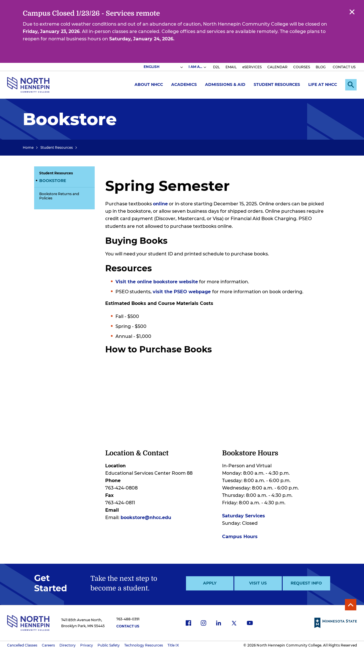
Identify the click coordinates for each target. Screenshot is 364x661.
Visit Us (258, 583)
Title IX (173, 645)
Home (28, 147)
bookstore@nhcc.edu (146, 517)
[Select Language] (163, 67)
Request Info (306, 583)
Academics (184, 84)
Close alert (351, 11)
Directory (67, 645)
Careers (48, 645)
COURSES (301, 67)
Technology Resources (143, 645)
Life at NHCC (322, 84)
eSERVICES (252, 67)
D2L (216, 67)
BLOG (321, 67)
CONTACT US (344, 67)
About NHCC (149, 84)
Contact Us (127, 626)
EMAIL (231, 67)
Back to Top (350, 604)
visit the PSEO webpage (182, 291)
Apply (209, 583)
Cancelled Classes (22, 645)
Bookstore (52, 180)
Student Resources (277, 84)
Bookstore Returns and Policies (59, 196)
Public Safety (109, 645)
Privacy (86, 645)
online (160, 203)
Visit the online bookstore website (156, 281)
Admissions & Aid (225, 84)
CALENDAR (277, 67)
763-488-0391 (127, 619)
